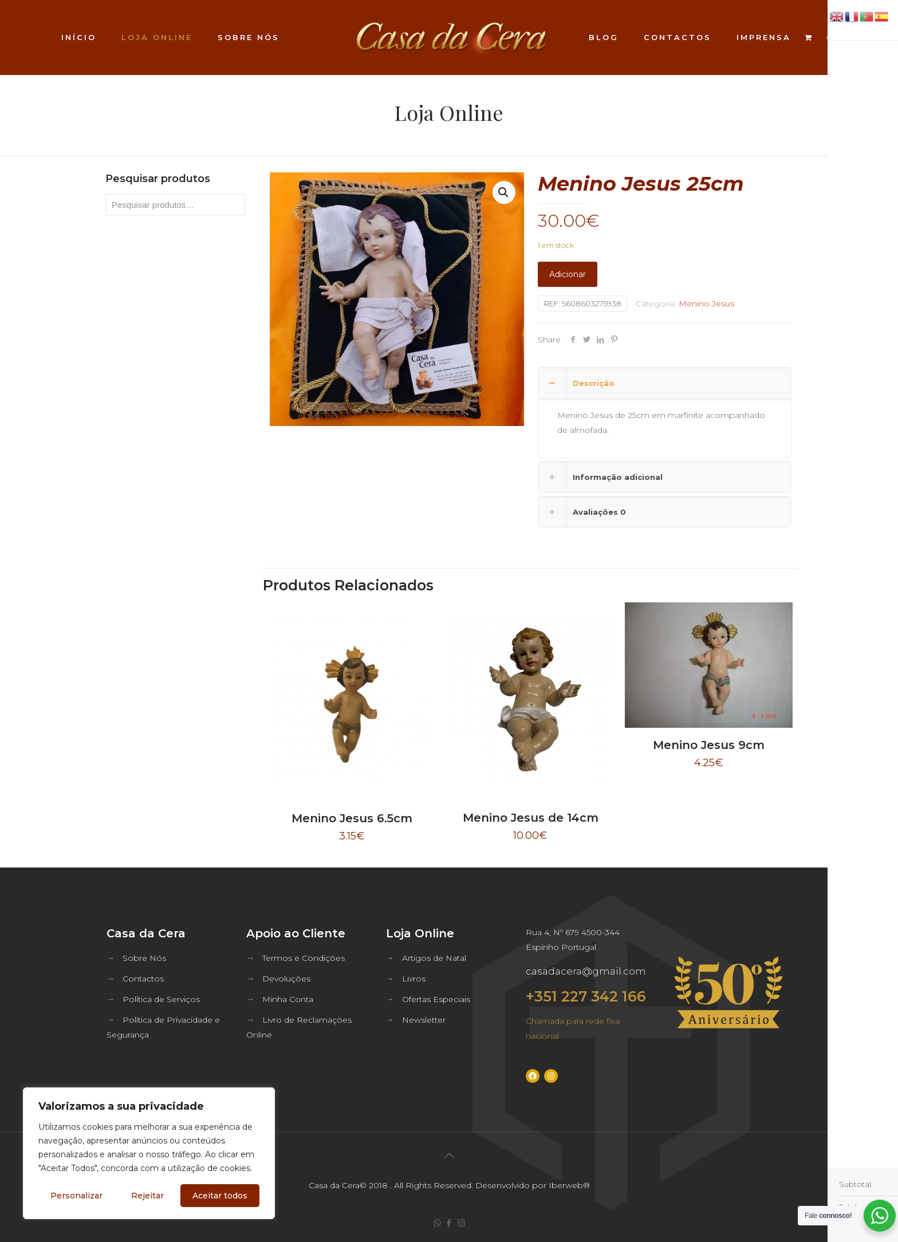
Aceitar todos (219, 1195)
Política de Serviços (161, 999)
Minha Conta (287, 999)
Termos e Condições (303, 958)
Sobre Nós (144, 958)
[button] (504, 192)
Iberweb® (569, 1185)
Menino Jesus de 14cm (530, 818)
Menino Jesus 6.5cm (352, 818)
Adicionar (567, 274)
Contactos (143, 978)
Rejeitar (147, 1195)
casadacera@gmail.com (586, 971)
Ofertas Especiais (436, 999)
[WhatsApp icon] (437, 1222)
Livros (414, 978)
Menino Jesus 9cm (709, 745)
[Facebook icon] (449, 1222)
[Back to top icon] (449, 1156)
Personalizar (76, 1195)
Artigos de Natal (434, 958)
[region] (149, 1153)
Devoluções (286, 978)
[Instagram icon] (461, 1222)
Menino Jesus (706, 303)
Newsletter (424, 1020)
